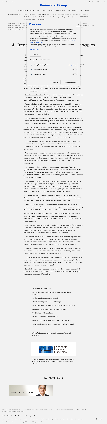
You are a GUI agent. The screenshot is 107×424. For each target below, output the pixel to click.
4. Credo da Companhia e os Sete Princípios (13, 411)
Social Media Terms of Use (31, 419)
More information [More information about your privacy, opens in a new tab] (34, 49)
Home (3, 409)
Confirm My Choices (70, 82)
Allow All (35, 54)
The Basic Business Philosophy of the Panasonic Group (38, 409)
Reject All (55, 82)
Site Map (10, 419)
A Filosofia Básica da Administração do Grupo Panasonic (69, 409)
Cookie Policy (80, 419)
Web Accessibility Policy (47, 419)
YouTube (13, 416)
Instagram (31, 416)
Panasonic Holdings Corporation (10, 2)
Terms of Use (18, 419)
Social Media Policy (60, 419)
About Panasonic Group (15, 15)
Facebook (5, 416)
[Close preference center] (78, 24)
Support (4, 419)
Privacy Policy (70, 419)
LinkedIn (24, 416)
